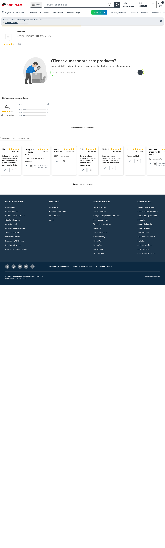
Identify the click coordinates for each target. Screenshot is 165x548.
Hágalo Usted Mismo (146, 391)
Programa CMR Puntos (14, 424)
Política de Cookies (104, 450)
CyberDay (97, 424)
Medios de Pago (11, 395)
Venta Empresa (99, 395)
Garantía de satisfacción (15, 411)
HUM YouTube (143, 432)
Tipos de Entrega (73, 12)
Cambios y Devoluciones (15, 399)
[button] (82, 4)
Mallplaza (141, 424)
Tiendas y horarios (12, 403)
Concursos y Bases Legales (16, 432)
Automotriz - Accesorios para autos (26, 19)
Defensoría (97, 411)
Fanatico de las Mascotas (148, 395)
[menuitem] (116, 12)
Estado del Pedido (12, 420)
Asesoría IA (99, 12)
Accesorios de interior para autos (57, 19)
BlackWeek (97, 428)
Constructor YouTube (146, 437)
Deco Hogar (58, 12)
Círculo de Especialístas (147, 399)
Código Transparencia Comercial (106, 399)
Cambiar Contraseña (57, 395)
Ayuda (51, 403)
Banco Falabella (144, 416)
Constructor (45, 12)
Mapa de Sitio (98, 437)
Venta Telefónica (100, 416)
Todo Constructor (100, 403)
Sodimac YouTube (145, 428)
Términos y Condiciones (59, 450)
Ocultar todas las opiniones (82, 274)
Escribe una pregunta (64, 219)
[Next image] (95, 66)
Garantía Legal (11, 407)
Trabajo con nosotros (102, 407)
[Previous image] (19, 66)
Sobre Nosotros (99, 391)
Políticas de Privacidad (82, 450)
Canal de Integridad (13, 428)
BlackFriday (98, 432)
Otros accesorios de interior (84, 19)
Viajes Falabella (144, 411)
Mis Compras (54, 399)
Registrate (53, 391)
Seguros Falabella (145, 407)
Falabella (141, 403)
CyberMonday (99, 420)
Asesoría (33, 12)
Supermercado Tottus (146, 420)
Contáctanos (10, 391)
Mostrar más (49, 176)
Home (7, 19)
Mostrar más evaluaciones (82, 367)
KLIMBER (107, 24)
